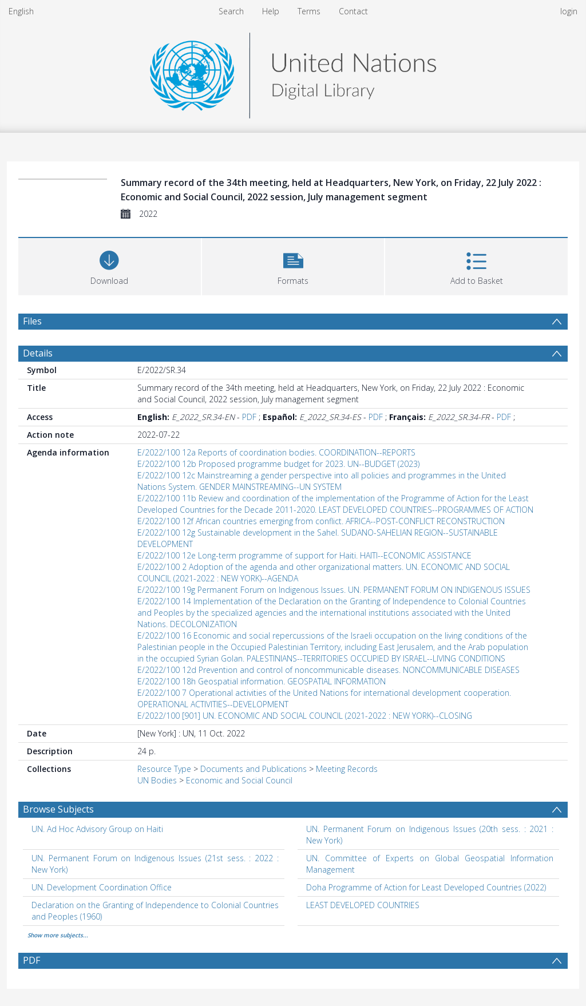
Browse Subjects (58, 809)
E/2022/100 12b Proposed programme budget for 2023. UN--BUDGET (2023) (278, 463)
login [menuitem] (568, 11)
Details (38, 353)
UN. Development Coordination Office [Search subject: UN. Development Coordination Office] (101, 887)
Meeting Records (347, 768)
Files (32, 321)
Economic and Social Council (239, 780)
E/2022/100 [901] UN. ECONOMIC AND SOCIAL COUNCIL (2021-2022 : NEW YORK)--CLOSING (304, 715)
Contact (353, 11)
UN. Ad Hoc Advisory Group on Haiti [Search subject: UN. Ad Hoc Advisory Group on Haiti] (97, 828)
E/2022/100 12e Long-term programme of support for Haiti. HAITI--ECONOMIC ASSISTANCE (304, 555)
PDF (249, 416)
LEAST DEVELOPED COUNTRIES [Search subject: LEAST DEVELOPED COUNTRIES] (362, 905)
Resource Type (164, 768)
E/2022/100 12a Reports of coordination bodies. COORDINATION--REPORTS (276, 452)
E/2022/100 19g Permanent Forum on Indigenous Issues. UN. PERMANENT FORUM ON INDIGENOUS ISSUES (333, 589)
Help (270, 11)
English (21, 11)
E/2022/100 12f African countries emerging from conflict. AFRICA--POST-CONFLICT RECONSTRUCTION (321, 521)
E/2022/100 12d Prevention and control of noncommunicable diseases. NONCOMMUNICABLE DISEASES (328, 669)
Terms (309, 11)
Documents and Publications (253, 768)
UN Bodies (157, 780)
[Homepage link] (293, 72)
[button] (293, 265)
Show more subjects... (57, 935)
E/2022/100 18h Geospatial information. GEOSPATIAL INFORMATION (261, 681)
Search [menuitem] (231, 11)
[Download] (109, 265)
